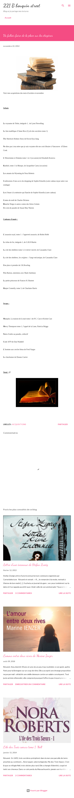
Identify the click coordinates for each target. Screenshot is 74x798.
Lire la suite (65, 593)
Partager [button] (63, 424)
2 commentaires (23, 775)
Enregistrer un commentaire (30, 684)
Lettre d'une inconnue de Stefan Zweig (25, 565)
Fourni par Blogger (37, 790)
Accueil (8, 18)
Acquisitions (19, 424)
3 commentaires (23, 593)
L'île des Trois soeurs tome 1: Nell (22, 747)
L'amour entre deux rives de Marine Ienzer (28, 656)
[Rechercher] (62, 4)
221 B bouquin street (21, 5)
